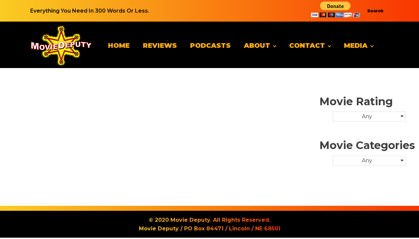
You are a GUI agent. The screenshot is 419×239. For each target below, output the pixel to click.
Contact (307, 45)
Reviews (160, 45)
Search (375, 10)
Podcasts (210, 45)
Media (355, 45)
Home (119, 45)
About (257, 45)
